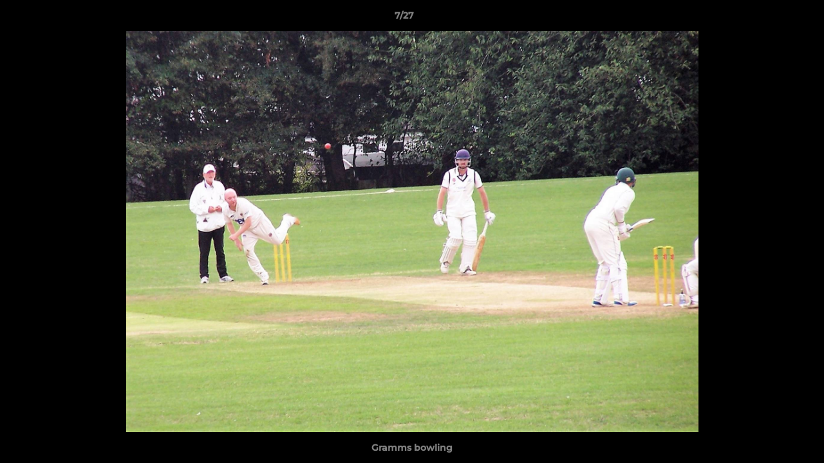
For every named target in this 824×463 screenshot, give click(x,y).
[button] (770, 18)
